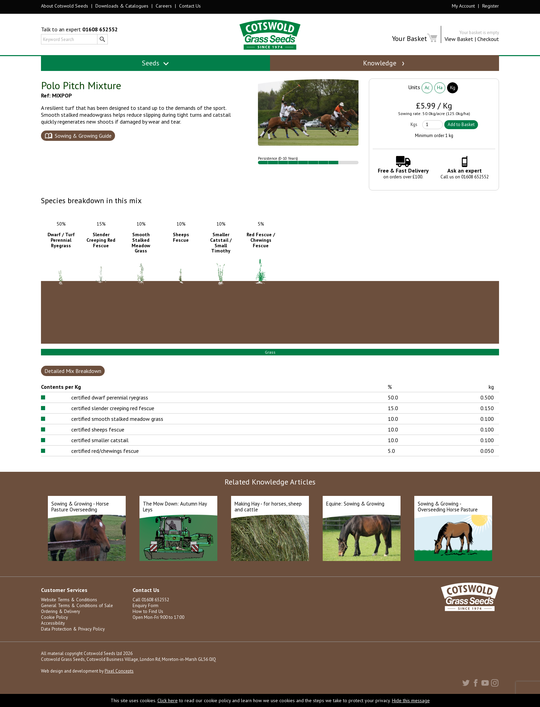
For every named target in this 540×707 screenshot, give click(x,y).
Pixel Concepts (119, 679)
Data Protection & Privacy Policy (72, 637)
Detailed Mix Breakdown (72, 379)
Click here (167, 700)
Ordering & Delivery (60, 619)
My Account (463, 6)
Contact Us (190, 6)
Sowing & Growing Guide (83, 143)
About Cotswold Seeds (64, 6)
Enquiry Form (145, 613)
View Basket (459, 38)
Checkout (488, 38)
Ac (427, 95)
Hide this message (411, 700)
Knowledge (384, 63)
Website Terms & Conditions (68, 608)
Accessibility (53, 631)
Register (490, 6)
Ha (440, 95)
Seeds (155, 63)
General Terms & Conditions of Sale (76, 613)
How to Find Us (147, 619)
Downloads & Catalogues (121, 6)
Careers (164, 6)
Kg (452, 95)
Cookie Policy (54, 625)
